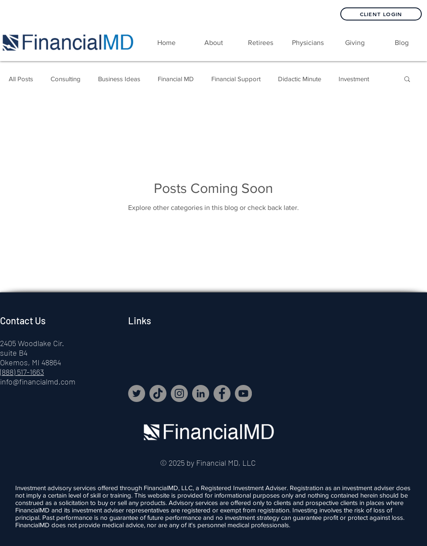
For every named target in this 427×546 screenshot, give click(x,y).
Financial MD (176, 78)
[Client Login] (381, 14)
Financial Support (236, 78)
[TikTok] (157, 393)
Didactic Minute (299, 78)
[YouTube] (243, 393)
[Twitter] (136, 393)
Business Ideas (119, 78)
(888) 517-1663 (22, 372)
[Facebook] (222, 393)
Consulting (66, 78)
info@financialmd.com (37, 381)
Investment (354, 78)
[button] (260, 43)
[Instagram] (179, 393)
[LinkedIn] (200, 393)
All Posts (21, 78)
